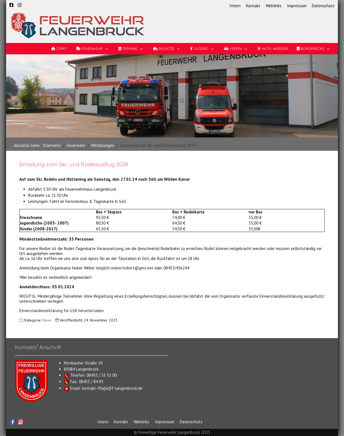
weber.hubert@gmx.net (132, 268)
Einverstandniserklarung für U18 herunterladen (61, 310)
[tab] (120, 125)
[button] (15, 96)
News (46, 320)
